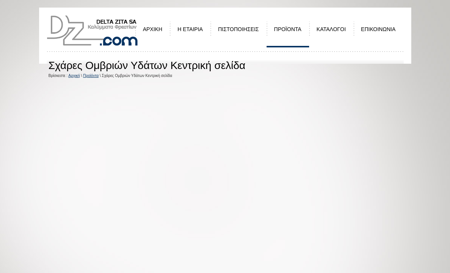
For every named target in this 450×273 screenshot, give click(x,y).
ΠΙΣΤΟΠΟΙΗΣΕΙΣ (238, 29)
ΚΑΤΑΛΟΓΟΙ (331, 29)
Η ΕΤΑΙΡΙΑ (190, 29)
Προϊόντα (91, 76)
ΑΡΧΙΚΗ (152, 29)
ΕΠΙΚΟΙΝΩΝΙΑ (378, 29)
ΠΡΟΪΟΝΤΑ (288, 29)
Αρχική (74, 76)
